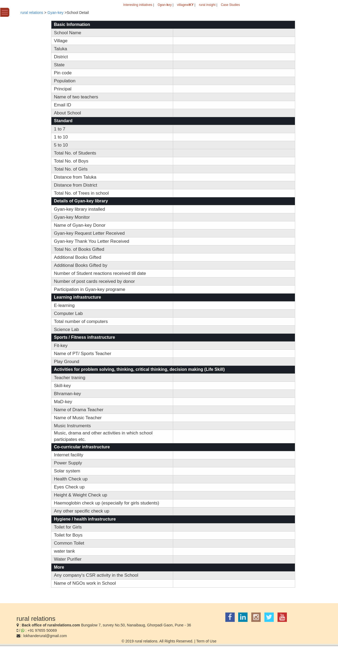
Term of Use (206, 641)
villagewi (185, 5)
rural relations (32, 12)
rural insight (207, 5)
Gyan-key (55, 12)
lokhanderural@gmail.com (45, 636)
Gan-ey (165, 5)
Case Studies (230, 5)
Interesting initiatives (137, 5)
